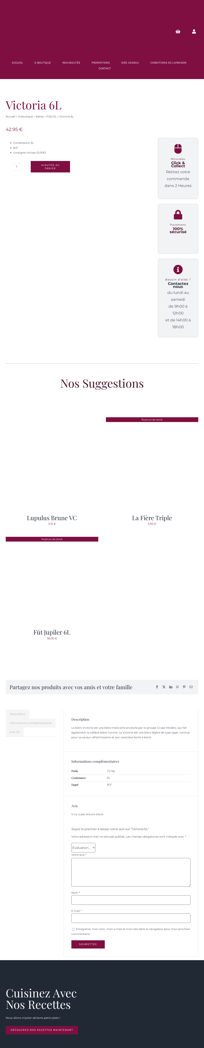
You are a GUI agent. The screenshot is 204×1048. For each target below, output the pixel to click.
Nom (75, 892)
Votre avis (78, 854)
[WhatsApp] (177, 687)
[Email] (191, 687)
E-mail (76, 911)
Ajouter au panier (50, 166)
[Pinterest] (184, 687)
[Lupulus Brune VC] (52, 419)
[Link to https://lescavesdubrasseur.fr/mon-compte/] (194, 31)
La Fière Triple (152, 517)
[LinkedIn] (170, 687)
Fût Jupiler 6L (51, 632)
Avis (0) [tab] (15, 732)
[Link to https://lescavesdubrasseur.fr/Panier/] (178, 31)
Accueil (10, 116)
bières (40, 116)
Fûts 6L (51, 116)
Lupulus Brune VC (52, 517)
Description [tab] (17, 714)
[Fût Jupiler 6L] (49, 539)
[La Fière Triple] (152, 419)
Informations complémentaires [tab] (31, 723)
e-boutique (25, 116)
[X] (163, 687)
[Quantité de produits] (16, 167)
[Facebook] (157, 687)
